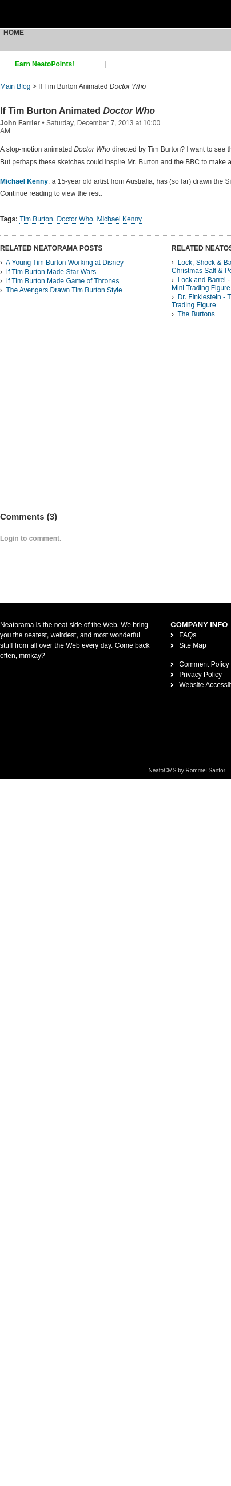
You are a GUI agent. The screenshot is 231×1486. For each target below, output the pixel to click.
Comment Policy (204, 664)
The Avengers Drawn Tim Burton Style (64, 290)
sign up (91, 64)
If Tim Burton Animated (77, 111)
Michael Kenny (24, 181)
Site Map (192, 645)
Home (13, 33)
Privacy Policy (200, 675)
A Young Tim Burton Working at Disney (65, 263)
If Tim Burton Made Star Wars (51, 272)
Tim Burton (36, 219)
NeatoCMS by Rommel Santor (187, 770)
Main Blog (15, 86)
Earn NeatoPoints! (44, 64)
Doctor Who (75, 219)
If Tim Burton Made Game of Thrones (63, 281)
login (115, 64)
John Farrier (20, 123)
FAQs (187, 635)
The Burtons (195, 314)
